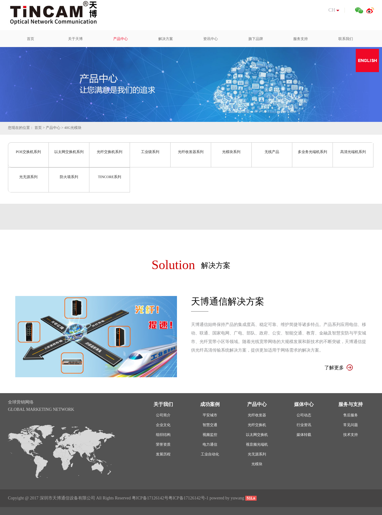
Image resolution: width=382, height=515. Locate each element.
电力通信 (210, 444)
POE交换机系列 (28, 152)
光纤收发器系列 (191, 152)
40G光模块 (73, 128)
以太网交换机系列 (69, 152)
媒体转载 (304, 435)
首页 (38, 128)
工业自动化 (210, 454)
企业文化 (163, 425)
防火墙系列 (69, 177)
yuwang (237, 498)
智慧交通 (210, 425)
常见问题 (350, 425)
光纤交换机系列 (109, 152)
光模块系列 (231, 152)
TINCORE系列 (109, 177)
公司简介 (163, 415)
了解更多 (338, 367)
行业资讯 (304, 425)
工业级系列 (150, 152)
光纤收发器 (257, 415)
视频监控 (210, 435)
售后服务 (350, 415)
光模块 (256, 464)
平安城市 (210, 415)
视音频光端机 (257, 444)
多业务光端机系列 (312, 152)
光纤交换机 (257, 425)
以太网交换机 (257, 435)
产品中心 (53, 128)
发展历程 (163, 454)
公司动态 (304, 415)
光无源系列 (28, 177)
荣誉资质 (163, 444)
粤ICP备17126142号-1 (188, 498)
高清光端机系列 (353, 152)
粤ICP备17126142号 (150, 498)
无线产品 (272, 152)
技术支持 (350, 435)
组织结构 (163, 435)
